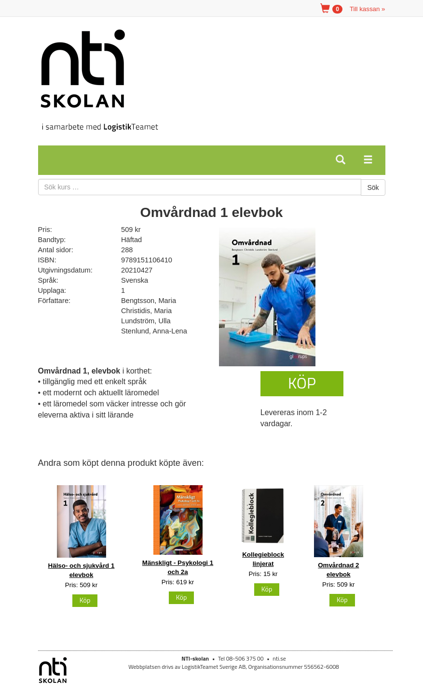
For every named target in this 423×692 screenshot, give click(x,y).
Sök (373, 187)
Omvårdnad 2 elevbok (338, 570)
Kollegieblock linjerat (263, 559)
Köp (302, 382)
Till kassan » (367, 9)
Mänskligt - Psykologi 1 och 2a (177, 567)
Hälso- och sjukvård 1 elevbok (81, 570)
